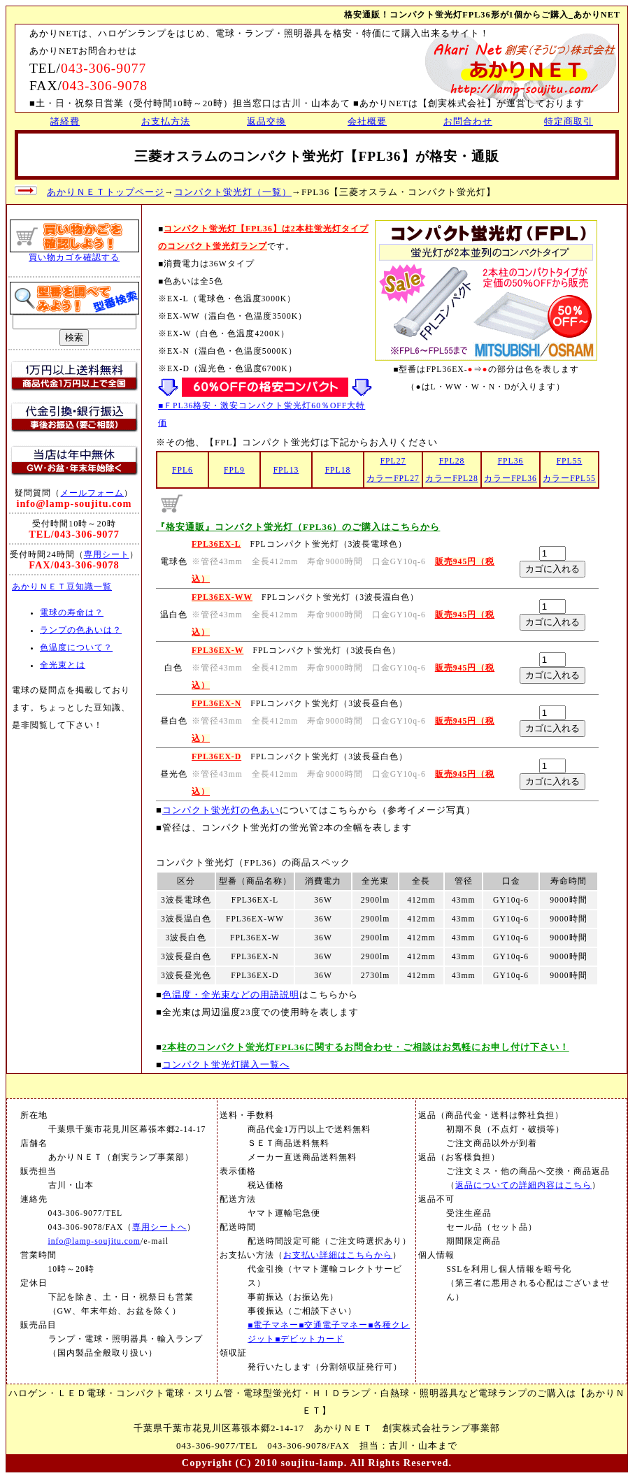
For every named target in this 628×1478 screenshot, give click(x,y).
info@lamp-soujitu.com (94, 1241)
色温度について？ (76, 647)
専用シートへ (159, 1227)
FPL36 (511, 461)
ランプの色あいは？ (81, 630)
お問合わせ (467, 121)
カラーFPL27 (393, 478)
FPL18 (338, 470)
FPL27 (393, 461)
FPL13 (286, 470)
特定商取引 (568, 121)
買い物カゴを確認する (74, 257)
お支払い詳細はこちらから (337, 1255)
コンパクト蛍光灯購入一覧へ (226, 1064)
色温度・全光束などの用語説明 (230, 994)
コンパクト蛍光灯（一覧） (233, 192)
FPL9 (234, 470)
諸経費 (65, 121)
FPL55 (570, 461)
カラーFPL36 (510, 478)
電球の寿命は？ (72, 612)
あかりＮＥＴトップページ (105, 192)
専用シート (106, 554)
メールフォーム (92, 493)
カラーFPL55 (569, 478)
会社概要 (367, 121)
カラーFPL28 (451, 478)
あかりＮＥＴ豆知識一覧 (62, 586)
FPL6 (182, 470)
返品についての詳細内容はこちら (523, 1185)
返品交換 (266, 121)
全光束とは (62, 665)
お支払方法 (165, 121)
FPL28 (452, 461)
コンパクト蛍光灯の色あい (221, 810)
